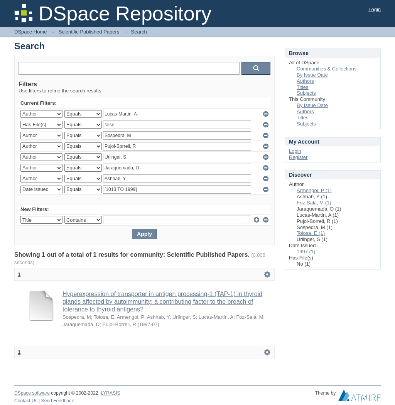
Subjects (306, 93)
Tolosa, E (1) (311, 233)
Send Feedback (57, 400)
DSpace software (32, 393)
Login (374, 9)
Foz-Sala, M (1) (314, 203)
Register (298, 157)
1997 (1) (306, 251)
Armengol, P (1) (314, 190)
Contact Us (25, 400)
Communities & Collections (326, 69)
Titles (303, 87)
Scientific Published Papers (89, 32)
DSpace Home (30, 32)
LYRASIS (110, 393)
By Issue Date (312, 75)
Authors (305, 81)
